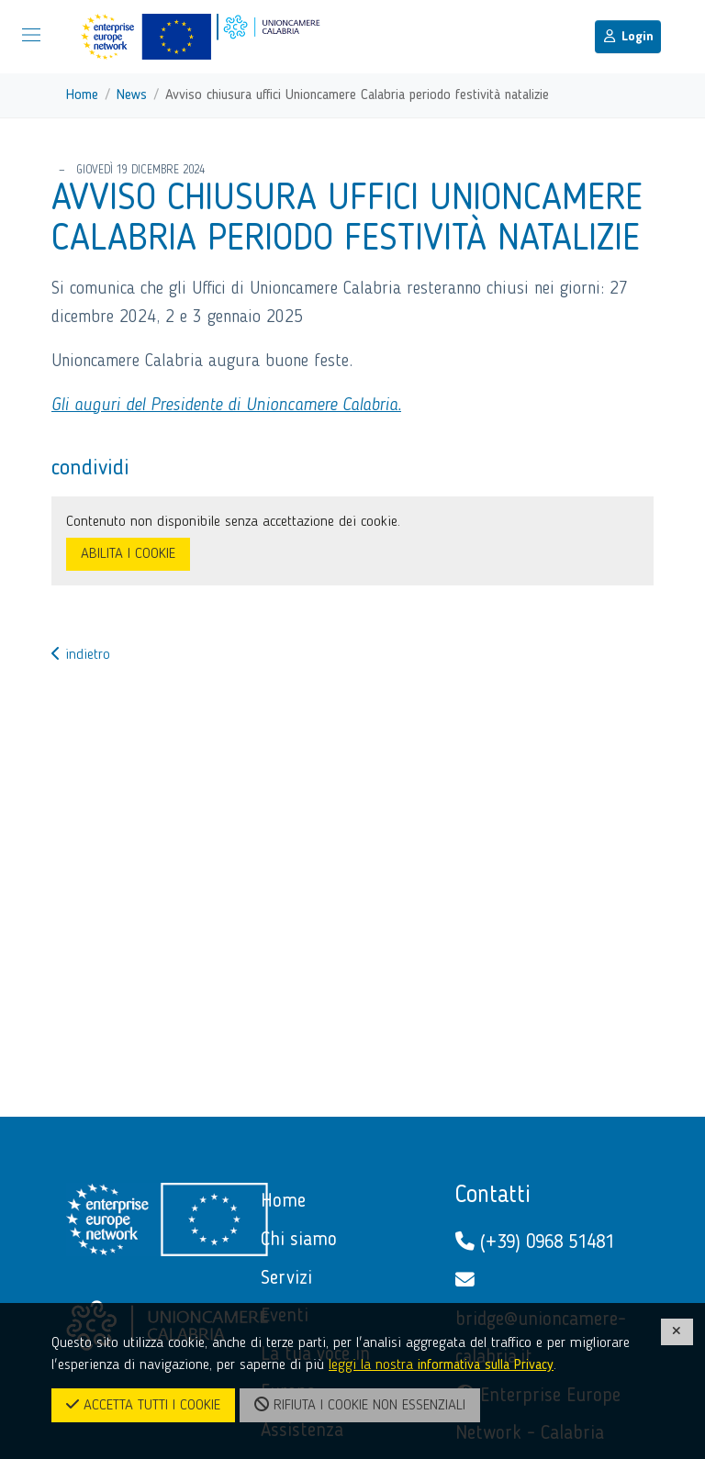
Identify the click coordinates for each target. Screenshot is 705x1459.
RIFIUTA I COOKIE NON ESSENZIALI (359, 1405)
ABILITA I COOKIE (128, 554)
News (132, 95)
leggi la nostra (441, 1365)
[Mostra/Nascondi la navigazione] (31, 35)
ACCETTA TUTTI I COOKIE (143, 1405)
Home (82, 95)
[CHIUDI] (677, 1332)
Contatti (493, 1196)
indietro (80, 655)
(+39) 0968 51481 (534, 1242)
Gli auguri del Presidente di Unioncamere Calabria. (226, 405)
